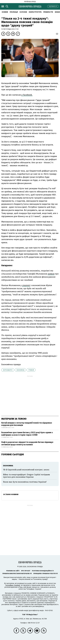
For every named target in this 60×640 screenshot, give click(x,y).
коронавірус (8, 370)
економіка (20, 370)
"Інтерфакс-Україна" (12, 585)
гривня (31, 370)
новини (5, 12)
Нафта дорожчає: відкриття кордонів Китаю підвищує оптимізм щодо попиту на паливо (27, 443)
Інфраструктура (35, 12)
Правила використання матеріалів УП (17, 573)
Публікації (14, 12)
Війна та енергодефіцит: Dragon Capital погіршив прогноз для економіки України (26, 475)
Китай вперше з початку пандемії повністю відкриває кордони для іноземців (26, 424)
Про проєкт (25, 571)
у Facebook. (26, 95)
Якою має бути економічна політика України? (25, 482)
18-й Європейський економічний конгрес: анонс (26, 469)
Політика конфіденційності (43, 571)
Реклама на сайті (12, 571)
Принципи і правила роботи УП (45, 573)
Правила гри (48, 12)
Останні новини (10, 494)
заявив (51, 274)
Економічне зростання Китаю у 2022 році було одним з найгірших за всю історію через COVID (27, 433)
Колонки (23, 12)
